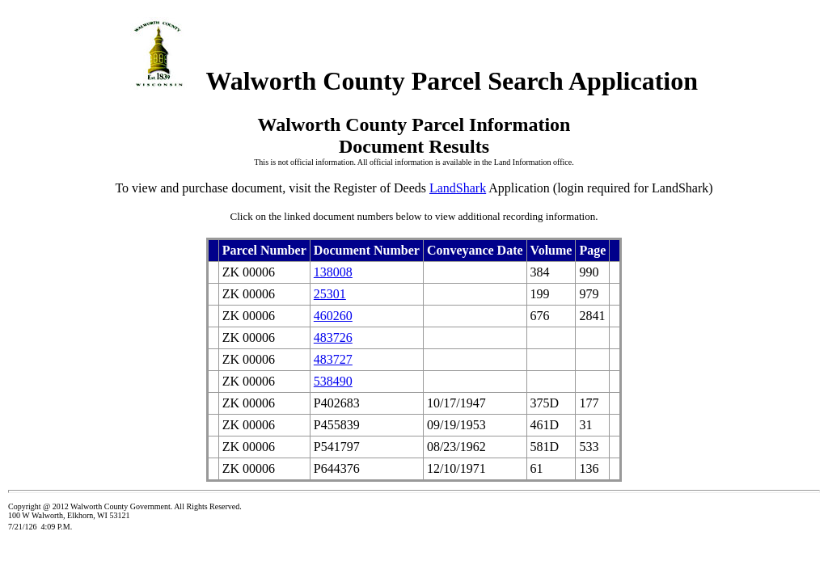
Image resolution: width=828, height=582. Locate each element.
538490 (333, 381)
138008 (333, 272)
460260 (333, 316)
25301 (330, 294)
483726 (333, 337)
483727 (333, 359)
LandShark (457, 188)
